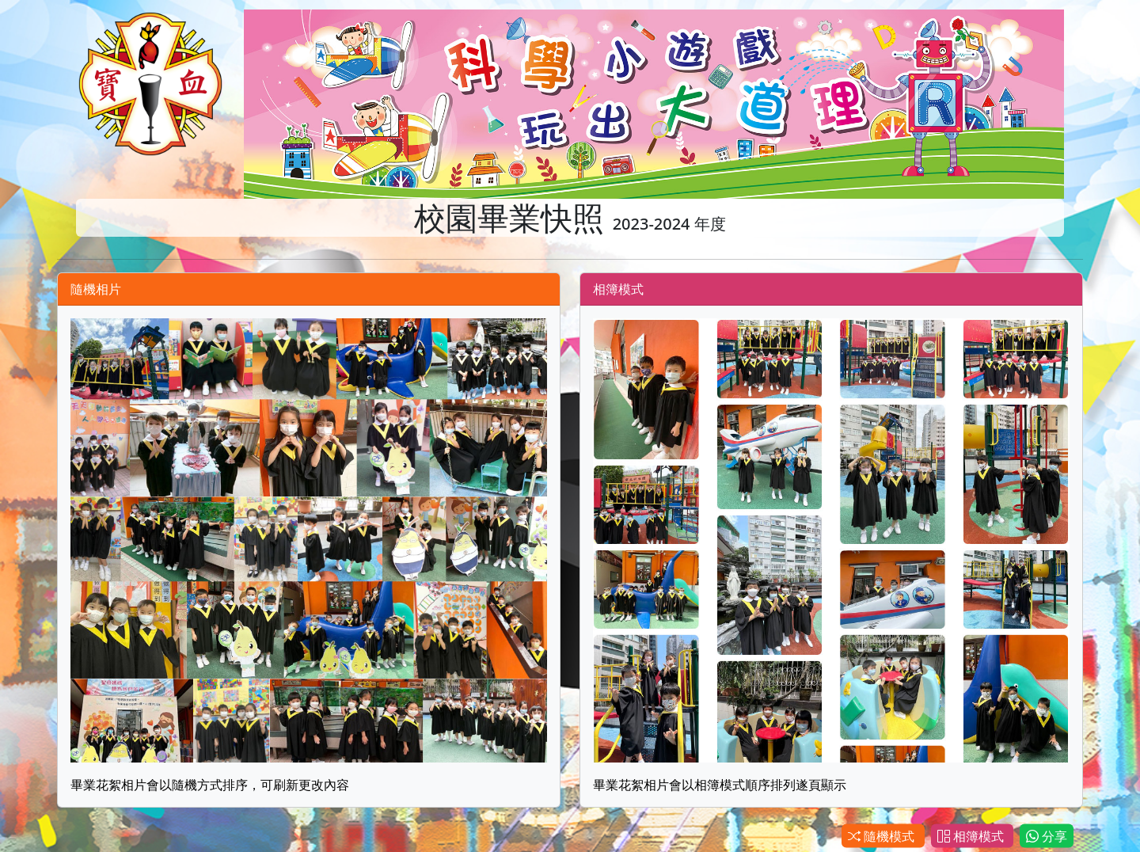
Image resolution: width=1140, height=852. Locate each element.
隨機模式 (883, 836)
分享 (1046, 836)
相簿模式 (972, 836)
